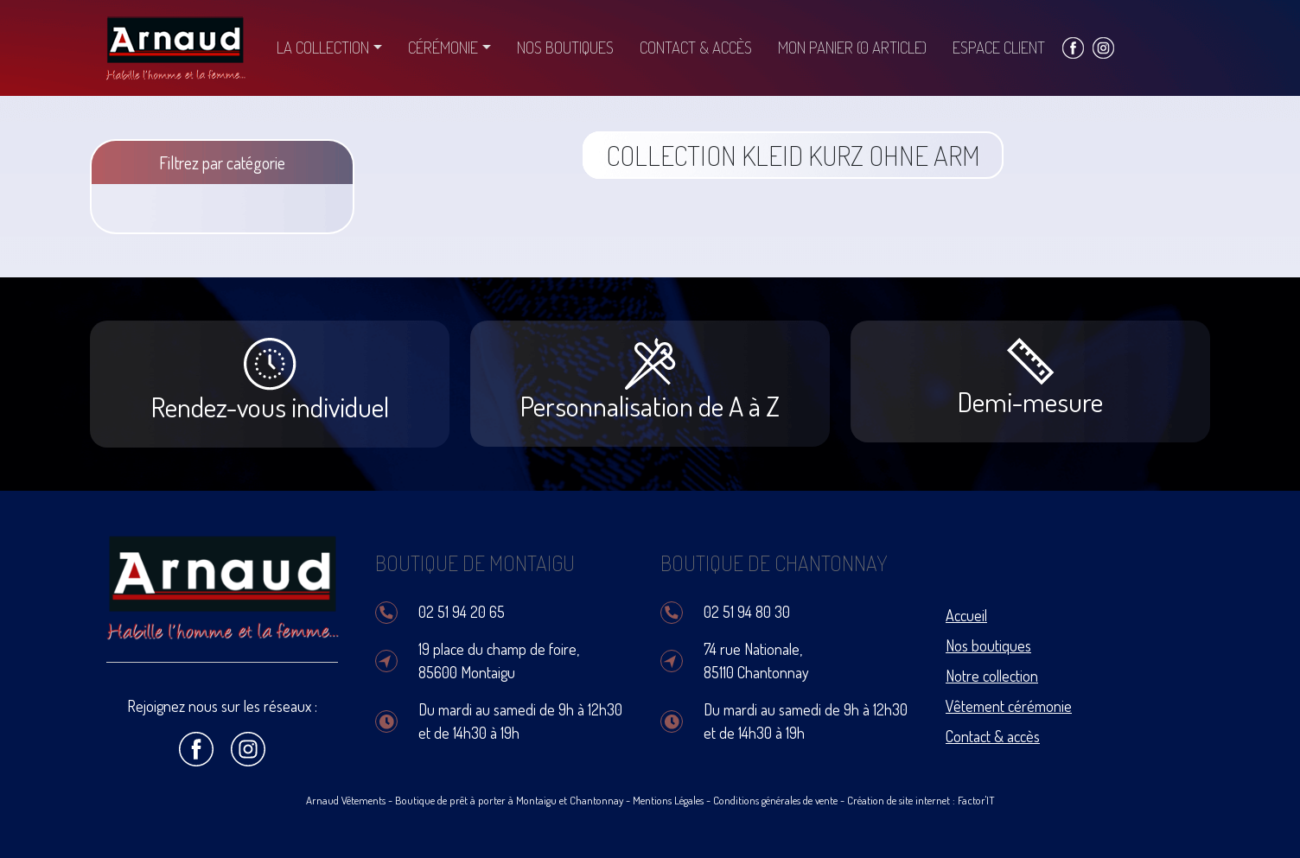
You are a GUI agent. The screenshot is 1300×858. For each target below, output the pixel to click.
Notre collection (992, 675)
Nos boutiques (565, 47)
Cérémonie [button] (443, 47)
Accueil (966, 615)
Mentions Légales (668, 800)
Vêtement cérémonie (1009, 705)
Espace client (999, 47)
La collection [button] (323, 47)
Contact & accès (696, 47)
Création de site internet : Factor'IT (921, 800)
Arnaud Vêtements (346, 800)
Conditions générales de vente (775, 800)
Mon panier (852, 47)
